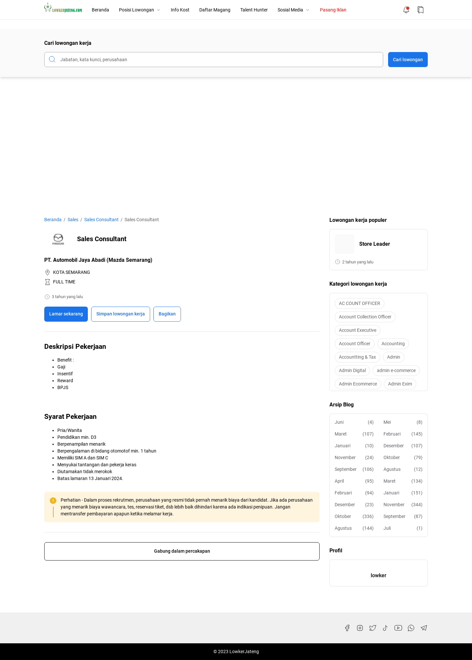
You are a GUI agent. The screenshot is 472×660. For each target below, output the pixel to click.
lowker (378, 575)
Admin (393, 357)
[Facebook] (347, 628)
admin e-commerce (396, 370)
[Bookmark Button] (420, 10)
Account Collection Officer (365, 316)
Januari (354, 445)
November (354, 457)
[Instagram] (360, 628)
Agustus (403, 469)
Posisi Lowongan (140, 9)
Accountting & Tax (357, 357)
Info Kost (180, 9)
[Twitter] (373, 628)
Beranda (100, 9)
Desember (403, 445)
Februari (403, 434)
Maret (354, 434)
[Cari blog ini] (213, 59)
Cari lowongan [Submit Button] (408, 59)
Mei (403, 422)
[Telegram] (424, 628)
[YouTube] (398, 628)
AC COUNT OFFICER (359, 303)
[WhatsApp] (411, 628)
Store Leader (374, 244)
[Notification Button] (406, 10)
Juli (403, 528)
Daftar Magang (214, 9)
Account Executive (357, 330)
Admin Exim (400, 383)
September (354, 469)
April (354, 481)
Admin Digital (352, 370)
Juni (354, 422)
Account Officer (354, 343)
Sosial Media (294, 9)
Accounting (393, 343)
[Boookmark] (120, 314)
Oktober (403, 457)
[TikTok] (385, 628)
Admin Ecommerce (358, 383)
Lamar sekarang (66, 313)
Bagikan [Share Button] (167, 313)
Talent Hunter (254, 9)
